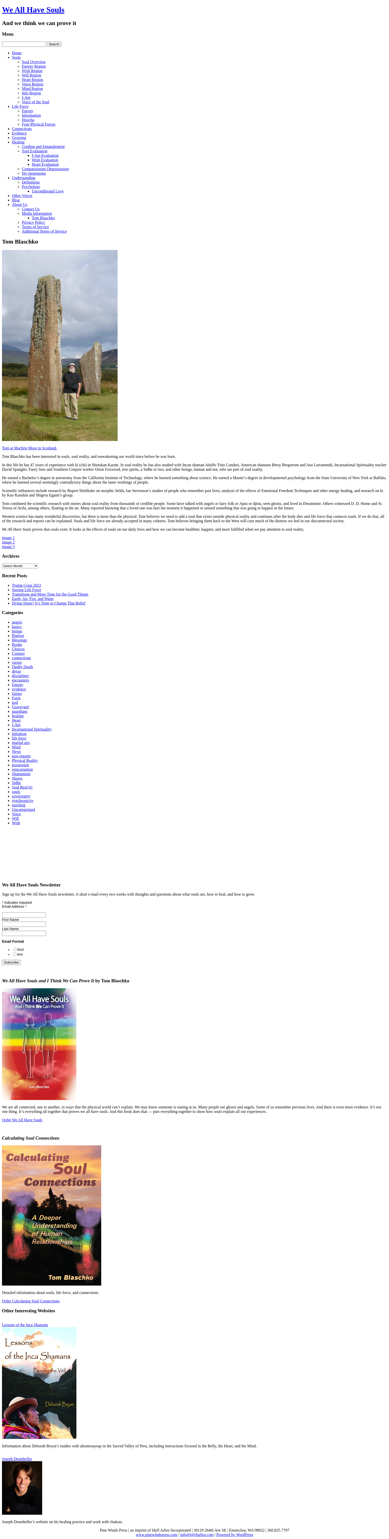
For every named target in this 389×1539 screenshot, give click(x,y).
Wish (16, 823)
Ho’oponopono (34, 173)
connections (21, 658)
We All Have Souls (33, 9)
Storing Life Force (26, 590)
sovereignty (21, 796)
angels (17, 622)
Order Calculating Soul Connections (31, 1301)
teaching (18, 805)
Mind (16, 747)
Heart (16, 720)
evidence (19, 689)
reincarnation (22, 769)
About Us (19, 204)
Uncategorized (23, 809)
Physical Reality (25, 760)
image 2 (8, 542)
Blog (16, 200)
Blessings (19, 640)
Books (17, 644)
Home (17, 53)
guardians (19, 711)
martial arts (21, 743)
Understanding (23, 178)
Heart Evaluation (45, 164)
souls (16, 792)
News (16, 751)
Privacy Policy (33, 222)
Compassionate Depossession (45, 169)
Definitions (31, 182)
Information (31, 115)
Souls (16, 57)
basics (17, 627)
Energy (27, 111)
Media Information (37, 213)
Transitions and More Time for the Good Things (50, 594)
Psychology (31, 187)
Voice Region (32, 84)
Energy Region (34, 66)
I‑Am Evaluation (45, 155)
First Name (10, 920)
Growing (19, 138)
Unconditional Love (48, 191)
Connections (22, 129)
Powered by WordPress (234, 1535)
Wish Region (32, 71)
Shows (17, 778)
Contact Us (31, 209)
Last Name (10, 929)
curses (17, 662)
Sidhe (16, 783)
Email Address (14, 906)
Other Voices (22, 195)
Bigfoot (18, 635)
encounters (20, 680)
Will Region (31, 75)
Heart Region (32, 80)
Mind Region (32, 88)
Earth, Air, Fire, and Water (33, 599)
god (15, 702)
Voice (16, 814)
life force (19, 738)
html (20, 950)
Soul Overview (34, 62)
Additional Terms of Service (44, 231)
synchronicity (22, 800)
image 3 (8, 547)
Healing (18, 142)
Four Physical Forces (38, 124)
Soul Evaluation (34, 151)
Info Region (31, 93)
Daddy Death (22, 667)
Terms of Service (35, 227)
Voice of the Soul (35, 102)
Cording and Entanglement (43, 146)
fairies (17, 693)
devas (16, 671)
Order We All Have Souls (22, 1120)
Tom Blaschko (43, 218)
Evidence (19, 133)
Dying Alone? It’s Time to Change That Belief (48, 603)
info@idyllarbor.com (196, 1535)
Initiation (19, 734)
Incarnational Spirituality (32, 729)
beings (17, 631)
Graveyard (20, 707)
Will (15, 818)
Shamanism (21, 774)
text (20, 954)
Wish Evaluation (45, 160)
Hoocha (28, 120)
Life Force (20, 106)
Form (16, 698)
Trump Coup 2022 (26, 585)
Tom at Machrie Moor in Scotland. (29, 448)
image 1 (8, 538)
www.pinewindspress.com (156, 1535)
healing (18, 716)
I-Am (26, 97)
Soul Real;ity (22, 787)
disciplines (20, 676)
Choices (18, 649)
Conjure (18, 653)
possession (20, 765)
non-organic (21, 756)
